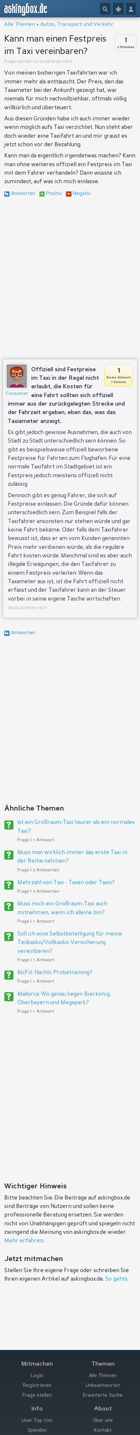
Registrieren (37, 1385)
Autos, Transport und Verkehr (76, 24)
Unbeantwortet (103, 1385)
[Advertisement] (70, 279)
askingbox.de (26, 9)
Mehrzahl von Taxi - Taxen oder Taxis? (66, 882)
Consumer (17, 393)
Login (37, 1376)
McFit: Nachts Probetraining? (54, 972)
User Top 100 (37, 1420)
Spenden (37, 1430)
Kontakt (102, 1430)
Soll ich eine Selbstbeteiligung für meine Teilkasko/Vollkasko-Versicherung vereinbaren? (69, 942)
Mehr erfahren (23, 1241)
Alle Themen (19, 24)
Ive (27, 62)
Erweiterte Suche (103, 1395)
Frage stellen (37, 1395)
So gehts (116, 1279)
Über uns (103, 1420)
